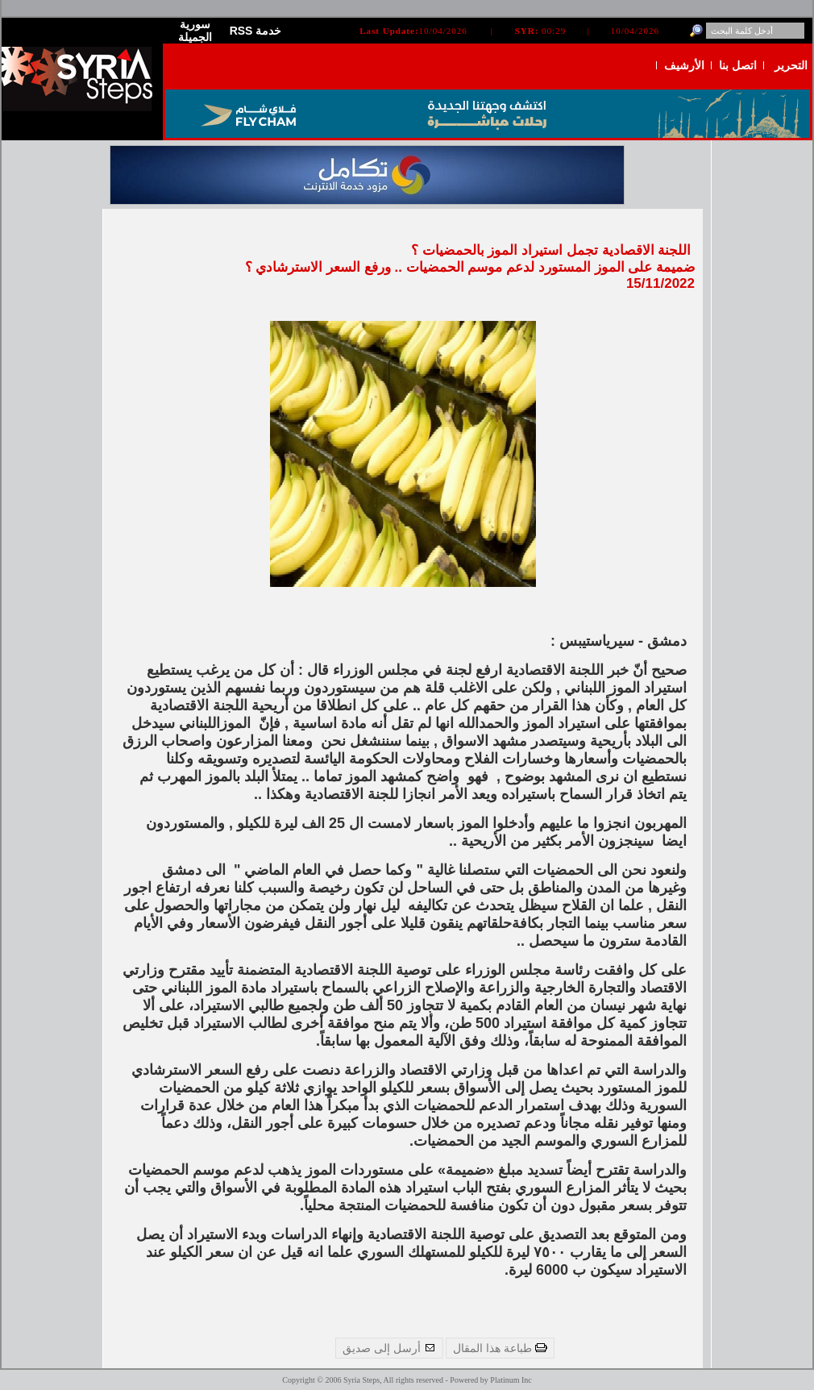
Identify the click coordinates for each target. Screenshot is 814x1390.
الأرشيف (684, 65)
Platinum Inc (510, 1379)
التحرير (791, 65)
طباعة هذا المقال (500, 1348)
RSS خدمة (256, 30)
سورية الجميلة (195, 31)
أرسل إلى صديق (389, 1348)
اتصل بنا (738, 65)
